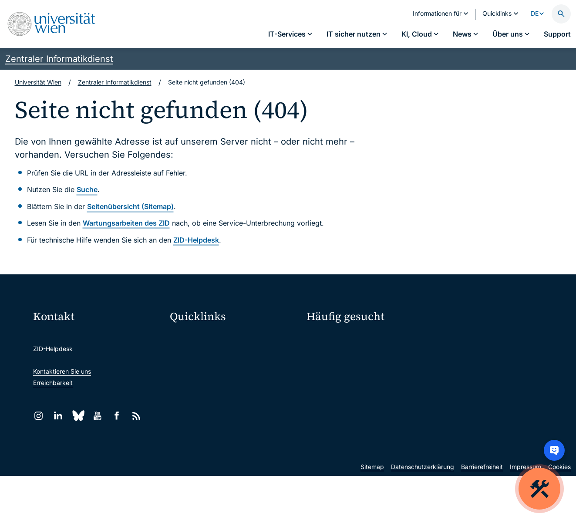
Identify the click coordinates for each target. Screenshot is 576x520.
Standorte (321, 370)
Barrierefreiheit (482, 510)
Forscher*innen (328, 401)
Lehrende (451, 385)
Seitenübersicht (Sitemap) (130, 206)
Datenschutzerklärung (422, 510)
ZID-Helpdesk (196, 240)
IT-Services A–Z (329, 339)
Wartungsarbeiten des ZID (126, 223)
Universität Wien (38, 82)
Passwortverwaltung (335, 355)
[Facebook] (117, 415)
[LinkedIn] (58, 415)
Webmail (188, 355)
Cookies (559, 510)
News (446, 370)
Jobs (445, 355)
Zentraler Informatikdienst (59, 59)
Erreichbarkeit (53, 382)
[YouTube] (97, 415)
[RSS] (136, 415)
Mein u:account (460, 339)
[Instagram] (38, 415)
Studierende (324, 385)
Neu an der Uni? (342, 429)
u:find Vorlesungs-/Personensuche (224, 392)
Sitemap (372, 510)
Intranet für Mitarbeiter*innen (217, 410)
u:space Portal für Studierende (219, 374)
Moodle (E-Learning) (205, 337)
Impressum (525, 510)
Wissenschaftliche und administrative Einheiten (235, 447)
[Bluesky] (78, 415)
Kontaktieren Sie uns (62, 371)
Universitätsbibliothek (206, 428)
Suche (87, 189)
